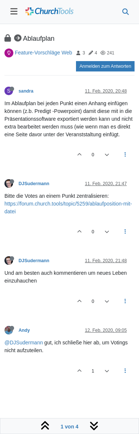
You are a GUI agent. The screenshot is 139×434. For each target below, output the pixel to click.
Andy (24, 330)
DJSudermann (34, 183)
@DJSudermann (23, 342)
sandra (26, 91)
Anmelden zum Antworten (105, 66)
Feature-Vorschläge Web (43, 53)
